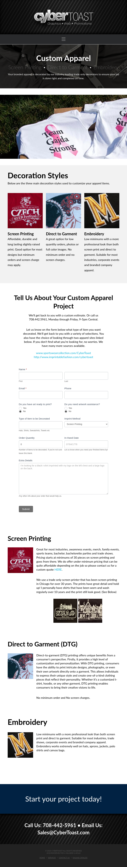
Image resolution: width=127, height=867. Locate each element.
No (22, 411)
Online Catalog (80, 858)
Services (52, 858)
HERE (58, 569)
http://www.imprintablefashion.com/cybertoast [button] (63, 357)
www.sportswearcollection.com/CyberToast (63, 353)
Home (42, 858)
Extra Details (25, 460)
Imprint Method (72, 418)
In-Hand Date (71, 437)
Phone (67, 388)
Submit (26, 509)
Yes (23, 408)
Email (23, 388)
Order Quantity (27, 437)
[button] (64, 39)
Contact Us (64, 858)
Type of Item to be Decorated (34, 418)
